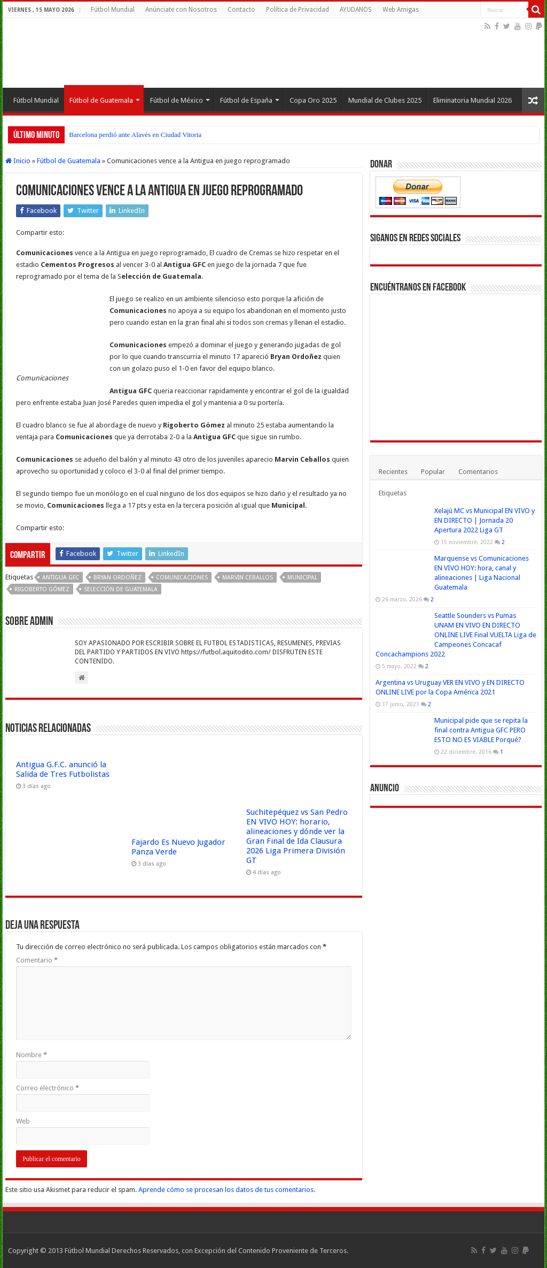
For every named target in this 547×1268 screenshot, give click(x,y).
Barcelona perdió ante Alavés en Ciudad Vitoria (135, 135)
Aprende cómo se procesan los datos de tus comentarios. (226, 1190)
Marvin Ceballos (247, 577)
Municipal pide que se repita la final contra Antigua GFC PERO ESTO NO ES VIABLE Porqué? (481, 730)
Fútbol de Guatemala (101, 100)
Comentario (37, 960)
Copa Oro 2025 (313, 100)
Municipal (302, 577)
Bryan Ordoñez (117, 577)
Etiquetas (393, 493)
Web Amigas (400, 9)
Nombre (31, 1055)
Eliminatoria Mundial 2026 (472, 100)
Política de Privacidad (297, 9)
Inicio (17, 161)
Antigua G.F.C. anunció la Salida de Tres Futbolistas (63, 769)
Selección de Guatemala (121, 589)
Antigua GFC (60, 577)
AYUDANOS (356, 9)
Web (23, 1121)
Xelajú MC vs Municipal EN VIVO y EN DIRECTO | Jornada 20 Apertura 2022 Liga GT (484, 520)
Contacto (241, 9)
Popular (433, 472)
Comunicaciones (182, 577)
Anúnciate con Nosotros (181, 9)
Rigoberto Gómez (41, 589)
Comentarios (478, 472)
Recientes (393, 472)
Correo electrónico (47, 1088)
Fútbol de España (246, 100)
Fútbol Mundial (113, 9)
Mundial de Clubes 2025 (384, 100)
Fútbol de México (176, 100)
